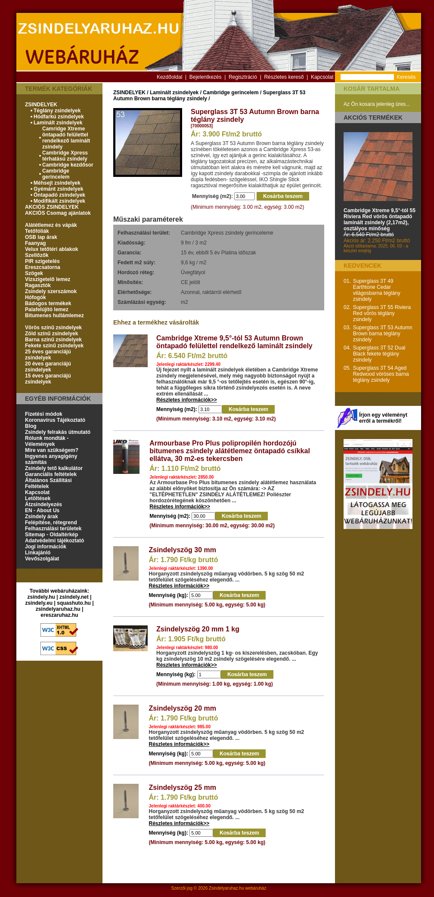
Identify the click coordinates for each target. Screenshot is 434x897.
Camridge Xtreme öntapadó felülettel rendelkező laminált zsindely (66, 138)
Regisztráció (243, 77)
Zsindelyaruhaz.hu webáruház (237, 888)
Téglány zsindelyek (57, 111)
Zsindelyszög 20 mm (183, 708)
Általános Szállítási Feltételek (48, 483)
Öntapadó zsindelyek (59, 195)
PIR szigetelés (42, 261)
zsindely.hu (41, 597)
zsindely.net (74, 597)
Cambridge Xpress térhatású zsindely (65, 156)
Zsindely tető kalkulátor (54, 468)
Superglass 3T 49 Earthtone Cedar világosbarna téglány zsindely (376, 290)
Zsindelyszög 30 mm (183, 550)
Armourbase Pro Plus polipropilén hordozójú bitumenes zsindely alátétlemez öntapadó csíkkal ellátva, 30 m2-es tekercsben (229, 450)
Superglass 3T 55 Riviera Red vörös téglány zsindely (382, 313)
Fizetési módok (43, 414)
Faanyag (35, 243)
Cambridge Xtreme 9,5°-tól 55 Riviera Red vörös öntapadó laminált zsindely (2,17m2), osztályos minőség (379, 219)
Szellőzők (37, 255)
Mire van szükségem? (51, 450)
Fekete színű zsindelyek (54, 346)
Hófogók (35, 297)
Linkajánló (37, 553)
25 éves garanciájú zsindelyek (48, 355)
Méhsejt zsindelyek (57, 183)
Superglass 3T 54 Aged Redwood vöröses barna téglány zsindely (381, 374)
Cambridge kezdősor (67, 165)
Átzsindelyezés (43, 504)
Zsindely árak (41, 516)
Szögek (34, 273)
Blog (31, 426)
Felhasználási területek (53, 529)
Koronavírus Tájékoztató (55, 420)
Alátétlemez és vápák (51, 225)
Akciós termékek (373, 117)
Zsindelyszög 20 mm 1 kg (197, 629)
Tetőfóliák (37, 231)
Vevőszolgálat (42, 559)
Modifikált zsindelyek (59, 201)
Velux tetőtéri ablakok (51, 249)
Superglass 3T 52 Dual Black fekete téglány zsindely (379, 354)
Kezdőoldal (169, 77)
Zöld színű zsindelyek (51, 334)
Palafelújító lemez (46, 309)
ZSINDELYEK (41, 105)
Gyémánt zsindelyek (58, 189)
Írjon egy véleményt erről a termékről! (383, 418)
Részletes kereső (284, 77)
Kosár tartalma (372, 88)
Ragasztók (38, 285)
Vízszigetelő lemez (47, 279)
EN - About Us (42, 510)
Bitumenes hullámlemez (54, 315)
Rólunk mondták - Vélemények (46, 441)
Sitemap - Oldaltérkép (51, 535)
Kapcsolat (322, 77)
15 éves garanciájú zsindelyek (48, 379)
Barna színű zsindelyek (53, 340)
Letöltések (37, 498)
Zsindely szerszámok (51, 291)
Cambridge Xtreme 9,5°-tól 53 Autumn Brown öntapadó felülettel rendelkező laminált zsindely (234, 342)
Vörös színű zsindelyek (53, 328)
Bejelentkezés (205, 77)
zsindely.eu (39, 603)
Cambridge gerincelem (55, 174)
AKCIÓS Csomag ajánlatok (58, 213)
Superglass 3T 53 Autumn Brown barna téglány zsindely (382, 334)
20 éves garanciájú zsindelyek (48, 367)
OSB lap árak (41, 237)
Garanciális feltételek (51, 474)
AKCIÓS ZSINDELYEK (52, 207)
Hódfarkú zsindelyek (59, 117)
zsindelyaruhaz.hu (58, 609)
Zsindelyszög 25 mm (183, 787)
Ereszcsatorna (42, 267)
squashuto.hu (74, 603)
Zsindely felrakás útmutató (57, 432)
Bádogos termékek (48, 303)
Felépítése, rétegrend (51, 523)
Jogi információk (45, 547)
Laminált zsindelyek (58, 123)
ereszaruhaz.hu (59, 615)
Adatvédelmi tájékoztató (54, 541)
